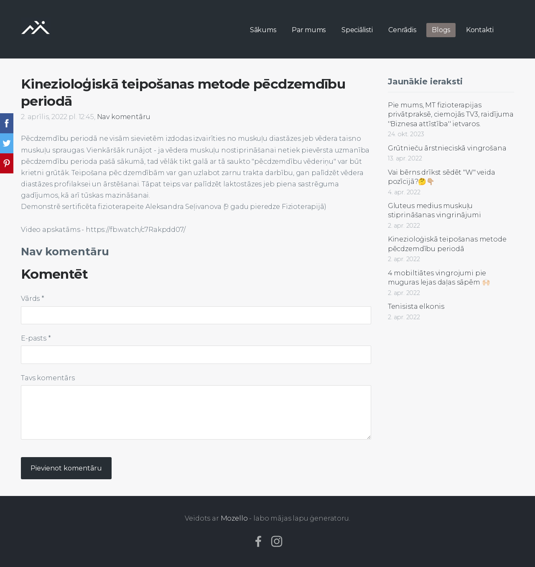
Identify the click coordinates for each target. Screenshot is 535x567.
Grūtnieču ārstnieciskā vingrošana (447, 148)
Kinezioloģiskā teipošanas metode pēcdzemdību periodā (447, 243)
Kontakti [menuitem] (480, 30)
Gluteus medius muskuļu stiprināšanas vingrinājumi (434, 210)
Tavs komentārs (48, 378)
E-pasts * (36, 338)
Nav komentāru (123, 117)
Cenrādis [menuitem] (402, 30)
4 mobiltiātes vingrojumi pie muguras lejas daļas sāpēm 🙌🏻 (439, 277)
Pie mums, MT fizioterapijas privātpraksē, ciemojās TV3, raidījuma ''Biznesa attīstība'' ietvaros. (451, 114)
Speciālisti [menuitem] (356, 30)
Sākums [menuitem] (263, 30)
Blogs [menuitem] (441, 30)
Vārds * (32, 299)
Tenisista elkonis (416, 306)
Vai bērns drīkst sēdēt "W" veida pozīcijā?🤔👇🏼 (441, 177)
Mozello (234, 518)
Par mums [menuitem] (309, 30)
